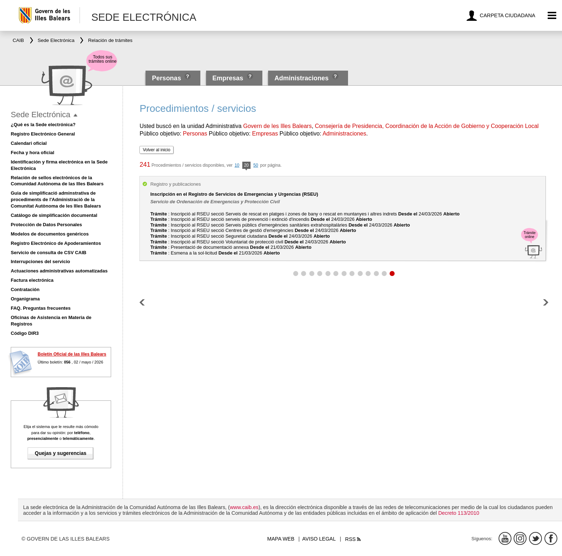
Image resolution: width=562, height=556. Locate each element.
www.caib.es (244, 507)
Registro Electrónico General (43, 134)
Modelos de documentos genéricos (50, 234)
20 (246, 166)
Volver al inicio (156, 149)
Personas (167, 78)
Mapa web (281, 539)
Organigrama (25, 298)
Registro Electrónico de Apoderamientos (56, 243)
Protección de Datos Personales (46, 224)
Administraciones (302, 78)
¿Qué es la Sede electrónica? (43, 124)
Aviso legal (318, 539)
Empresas (227, 78)
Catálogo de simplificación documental (54, 215)
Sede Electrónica (40, 114)
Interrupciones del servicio (40, 261)
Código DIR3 (25, 333)
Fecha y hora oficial (32, 152)
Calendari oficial (29, 143)
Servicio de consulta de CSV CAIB (48, 252)
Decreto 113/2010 (458, 513)
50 (255, 165)
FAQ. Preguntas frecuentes (41, 308)
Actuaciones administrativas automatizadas (59, 271)
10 (236, 165)
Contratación (25, 289)
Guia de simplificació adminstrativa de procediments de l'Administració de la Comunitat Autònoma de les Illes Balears (56, 199)
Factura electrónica (32, 280)
